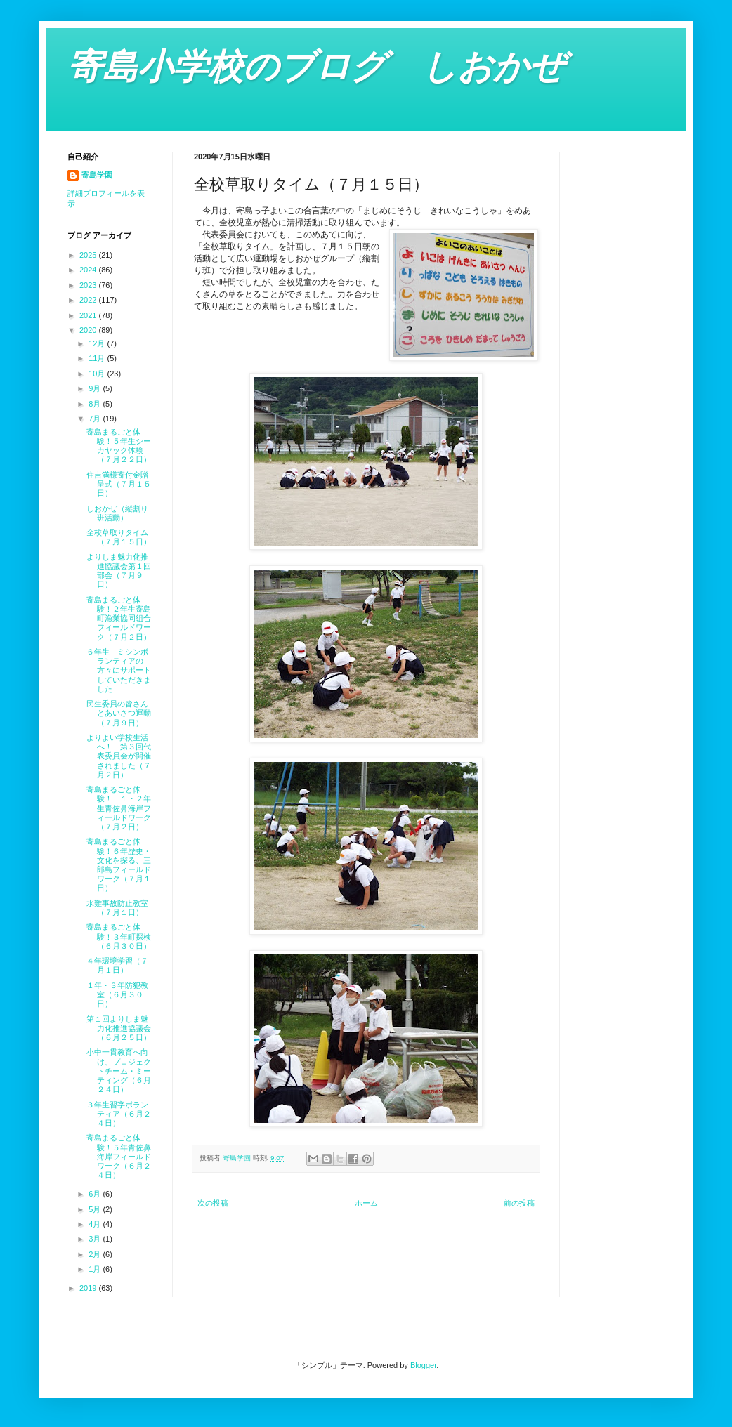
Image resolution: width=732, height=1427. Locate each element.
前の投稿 (519, 1203)
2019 (89, 1288)
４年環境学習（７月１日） (117, 965)
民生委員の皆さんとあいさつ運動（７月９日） (118, 712)
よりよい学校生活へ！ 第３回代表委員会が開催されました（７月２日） (118, 756)
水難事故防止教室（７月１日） (117, 907)
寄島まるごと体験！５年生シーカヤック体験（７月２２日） (118, 446)
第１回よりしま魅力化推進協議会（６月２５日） (118, 1028)
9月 (96, 388)
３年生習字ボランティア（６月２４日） (118, 1113)
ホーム (366, 1203)
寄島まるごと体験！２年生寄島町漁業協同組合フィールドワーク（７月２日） (118, 618)
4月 (96, 1224)
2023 (89, 285)
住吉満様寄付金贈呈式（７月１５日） (118, 484)
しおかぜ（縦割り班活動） (117, 513)
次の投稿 (212, 1203)
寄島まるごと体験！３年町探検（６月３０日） (118, 936)
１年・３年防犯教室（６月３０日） (117, 994)
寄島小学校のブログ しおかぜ (316, 66)
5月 (96, 1209)
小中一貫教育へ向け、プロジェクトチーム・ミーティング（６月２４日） (118, 1070)
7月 (96, 418)
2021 (89, 315)
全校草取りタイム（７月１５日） (118, 537)
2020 (89, 330)
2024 (89, 269)
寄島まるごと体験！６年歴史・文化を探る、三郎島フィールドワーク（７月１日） (118, 864)
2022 (89, 300)
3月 (96, 1239)
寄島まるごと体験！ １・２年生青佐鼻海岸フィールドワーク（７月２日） (118, 808)
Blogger (423, 1365)
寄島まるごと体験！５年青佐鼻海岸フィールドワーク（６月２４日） (118, 1156)
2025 (89, 255)
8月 (96, 404)
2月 (96, 1254)
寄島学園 (96, 175)
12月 (98, 343)
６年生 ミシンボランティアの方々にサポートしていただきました (118, 670)
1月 (96, 1269)
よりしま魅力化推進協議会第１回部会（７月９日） (118, 571)
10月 (98, 373)
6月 (96, 1194)
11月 (98, 358)
